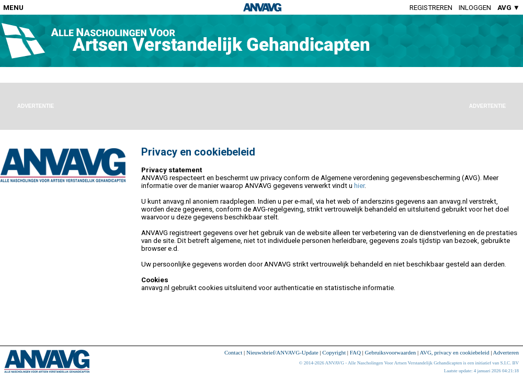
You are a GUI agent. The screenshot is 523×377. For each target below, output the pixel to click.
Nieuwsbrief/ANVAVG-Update (282, 352)
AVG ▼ (508, 8)
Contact (233, 352)
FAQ (355, 352)
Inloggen (475, 8)
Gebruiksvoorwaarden (390, 352)
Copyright (334, 352)
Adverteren (506, 352)
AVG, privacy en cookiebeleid (454, 352)
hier (359, 186)
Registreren (431, 8)
